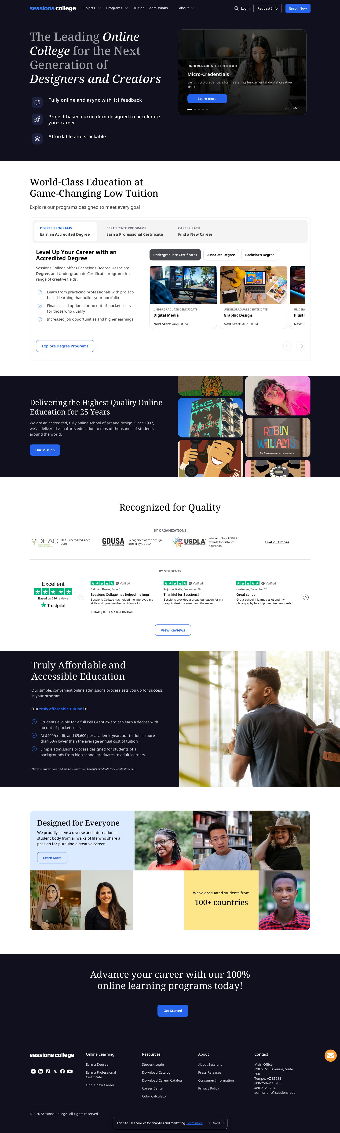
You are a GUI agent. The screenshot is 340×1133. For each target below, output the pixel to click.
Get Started (173, 1010)
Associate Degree (221, 255)
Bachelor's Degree (259, 255)
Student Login (153, 1064)
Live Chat (330, 1055)
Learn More (52, 857)
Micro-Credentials (208, 74)
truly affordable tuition (60, 708)
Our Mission (45, 450)
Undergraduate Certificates (175, 255)
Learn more (207, 98)
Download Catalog (156, 1072)
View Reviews (173, 630)
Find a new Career (100, 1085)
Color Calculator (154, 1096)
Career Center (153, 1088)
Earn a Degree (97, 1064)
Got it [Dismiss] (216, 1123)
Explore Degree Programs (65, 346)
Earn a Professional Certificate (101, 1074)
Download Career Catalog (162, 1080)
